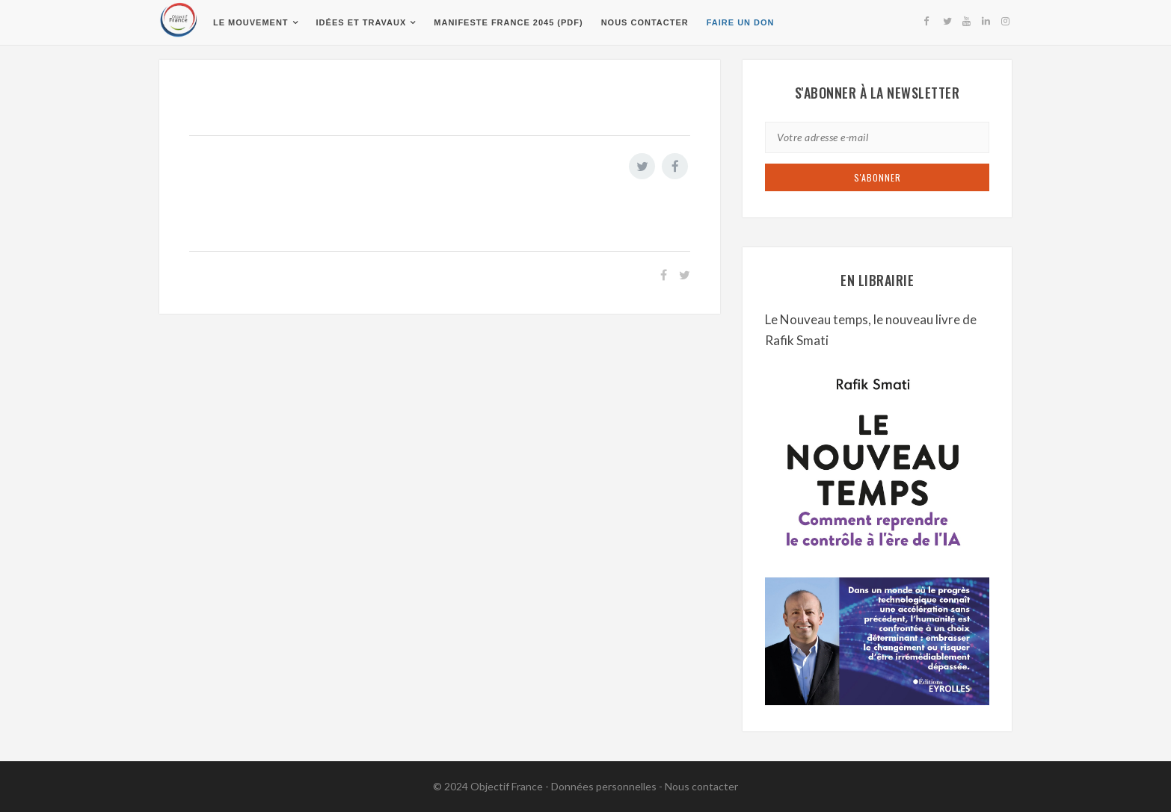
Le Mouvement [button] (251, 22)
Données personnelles (604, 786)
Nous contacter (645, 22)
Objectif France (506, 786)
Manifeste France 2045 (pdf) (508, 22)
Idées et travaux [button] (361, 22)
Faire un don (741, 22)
